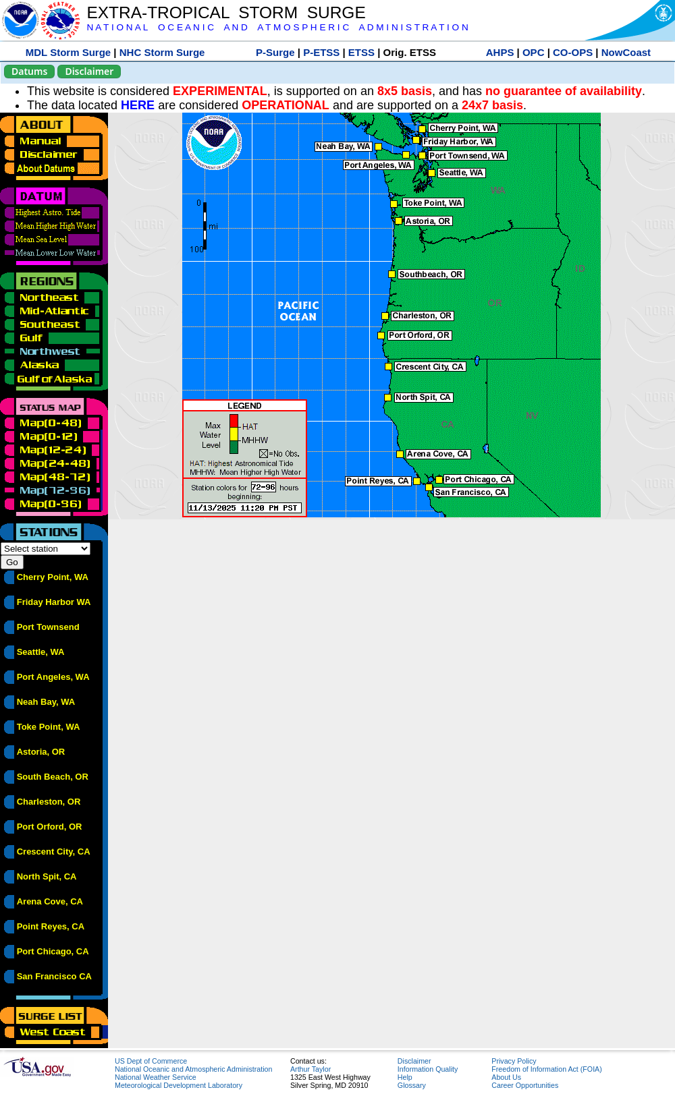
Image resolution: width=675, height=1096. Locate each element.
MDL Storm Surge (68, 52)
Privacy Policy (513, 1061)
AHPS (500, 52)
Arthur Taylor (310, 1069)
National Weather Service (155, 1077)
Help (405, 1077)
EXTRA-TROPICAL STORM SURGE (225, 12)
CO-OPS (573, 52)
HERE (138, 105)
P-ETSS (321, 52)
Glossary (412, 1085)
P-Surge (275, 52)
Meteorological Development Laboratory (178, 1085)
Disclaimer (89, 71)
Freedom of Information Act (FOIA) (546, 1069)
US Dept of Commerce (151, 1061)
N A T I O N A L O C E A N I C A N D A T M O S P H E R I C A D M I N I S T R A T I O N (277, 27)
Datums (29, 71)
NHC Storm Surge (162, 52)
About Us (506, 1077)
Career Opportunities (524, 1085)
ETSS (361, 52)
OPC (533, 52)
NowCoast (626, 52)
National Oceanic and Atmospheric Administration (193, 1069)
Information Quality (428, 1069)
